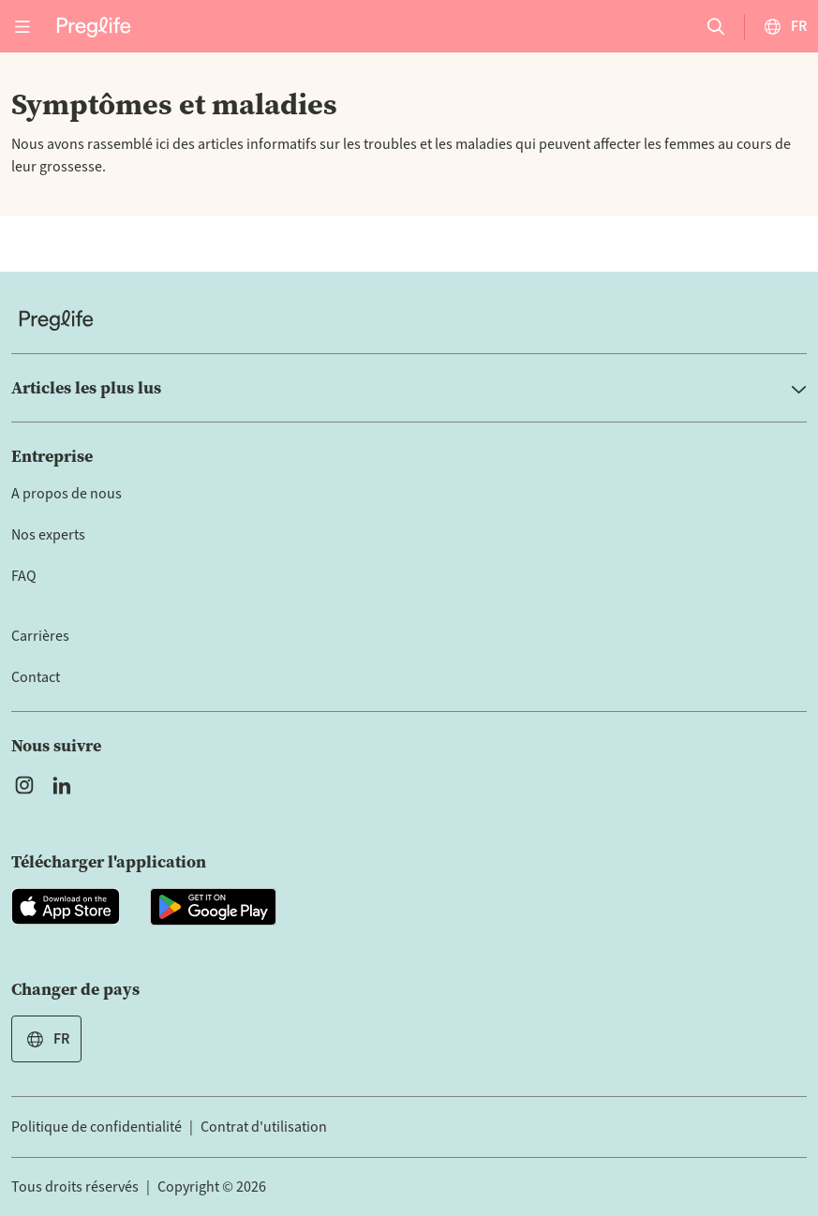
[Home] (409, 320)
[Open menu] (22, 26)
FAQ (24, 576)
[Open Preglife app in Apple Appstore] (65, 907)
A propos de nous (66, 493)
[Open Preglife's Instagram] (24, 785)
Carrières (40, 636)
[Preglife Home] (94, 26)
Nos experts (48, 535)
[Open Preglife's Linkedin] (65, 785)
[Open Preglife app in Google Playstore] (213, 907)
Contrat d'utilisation (264, 1127)
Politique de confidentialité (96, 1127)
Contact (35, 677)
